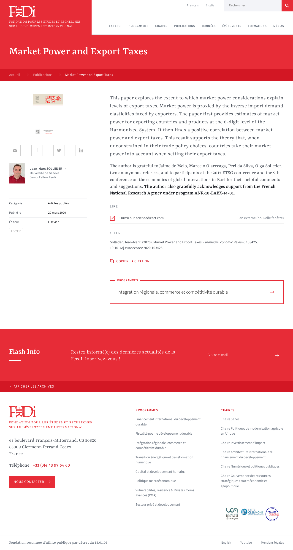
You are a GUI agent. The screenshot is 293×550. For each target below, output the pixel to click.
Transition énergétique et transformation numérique (164, 460)
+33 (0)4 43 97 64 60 (51, 465)
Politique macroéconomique (156, 480)
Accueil (14, 75)
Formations (257, 26)
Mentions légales (272, 542)
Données (209, 26)
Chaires (161, 26)
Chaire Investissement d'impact (243, 443)
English (211, 5)
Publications (184, 26)
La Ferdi (115, 26)
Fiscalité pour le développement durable (164, 433)
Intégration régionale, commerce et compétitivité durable (195, 292)
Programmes (138, 26)
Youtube (246, 542)
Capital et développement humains (160, 471)
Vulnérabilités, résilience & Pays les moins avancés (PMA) (165, 493)
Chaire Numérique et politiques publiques (250, 466)
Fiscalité (16, 231)
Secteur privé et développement (158, 504)
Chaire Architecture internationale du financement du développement (247, 455)
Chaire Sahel (230, 419)
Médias (278, 26)
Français (193, 5)
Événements (231, 26)
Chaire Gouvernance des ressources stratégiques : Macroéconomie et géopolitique (246, 481)
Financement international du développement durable (168, 422)
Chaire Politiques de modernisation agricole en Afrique (252, 431)
